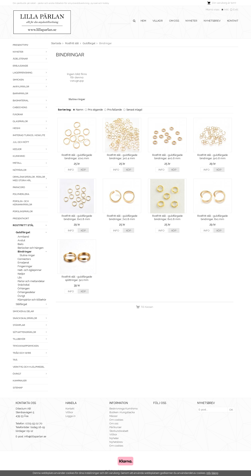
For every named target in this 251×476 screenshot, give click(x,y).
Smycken (30, 79)
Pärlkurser (115, 427)
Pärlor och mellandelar (31, 281)
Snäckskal (24, 284)
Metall (30, 163)
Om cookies (116, 419)
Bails (20, 244)
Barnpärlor (20, 93)
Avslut (21, 240)
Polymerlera (21, 194)
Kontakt (232, 20)
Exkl (235, 9)
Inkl (226, 9)
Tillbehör (30, 339)
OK (231, 409)
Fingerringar (25, 266)
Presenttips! (20, 45)
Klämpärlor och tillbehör (32, 299)
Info (71, 169)
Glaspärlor (30, 121)
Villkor (158, 20)
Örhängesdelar (26, 292)
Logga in (70, 416)
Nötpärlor (19, 170)
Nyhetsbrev (212, 20)
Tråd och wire (30, 353)
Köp (83, 169)
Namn (79, 109)
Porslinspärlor (23, 211)
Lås (20, 277)
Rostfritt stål (30, 225)
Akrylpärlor (30, 86)
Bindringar (33, 251)
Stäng (214, 472)
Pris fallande (114, 109)
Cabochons (30, 107)
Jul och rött (21, 142)
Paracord (30, 187)
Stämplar (30, 325)
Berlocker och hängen (31, 247)
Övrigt (21, 295)
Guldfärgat (32, 232)
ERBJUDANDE (20, 65)
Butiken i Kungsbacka (122, 412)
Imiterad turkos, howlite (29, 135)
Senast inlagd (134, 109)
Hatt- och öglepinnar (30, 270)
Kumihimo (19, 156)
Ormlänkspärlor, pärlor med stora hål (30, 178)
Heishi (30, 128)
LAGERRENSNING (30, 72)
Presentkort (21, 218)
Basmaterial (30, 100)
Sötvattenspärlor (30, 332)
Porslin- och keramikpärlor (22, 203)
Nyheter (191, 20)
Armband (23, 236)
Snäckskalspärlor (30, 318)
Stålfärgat (32, 304)
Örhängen (24, 288)
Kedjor (30, 149)
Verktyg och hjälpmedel (29, 366)
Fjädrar (18, 114)
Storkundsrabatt (118, 430)
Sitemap (18, 387)
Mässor (113, 416)
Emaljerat (23, 262)
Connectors (24, 259)
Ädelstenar (30, 58)
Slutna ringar (27, 255)
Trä (15, 359)
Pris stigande (95, 109)
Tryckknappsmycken (26, 345)
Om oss (174, 20)
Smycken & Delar (23, 311)
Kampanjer (20, 380)
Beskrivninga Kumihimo (123, 408)
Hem (143, 20)
